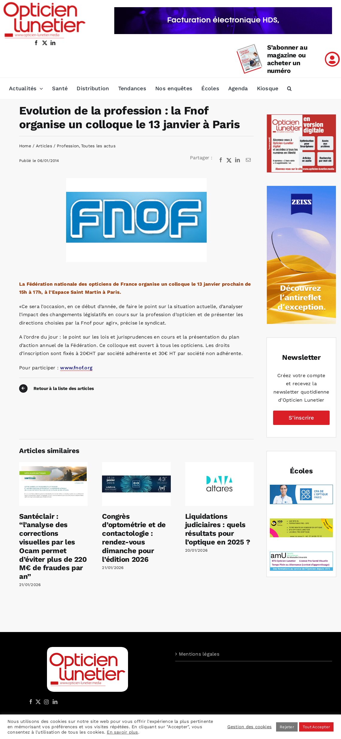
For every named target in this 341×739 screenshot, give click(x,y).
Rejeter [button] (287, 727)
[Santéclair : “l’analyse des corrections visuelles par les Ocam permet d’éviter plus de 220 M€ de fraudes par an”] (53, 465)
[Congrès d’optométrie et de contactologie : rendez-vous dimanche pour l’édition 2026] (136, 465)
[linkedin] (53, 42)
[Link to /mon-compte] (332, 59)
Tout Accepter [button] (316, 727)
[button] (289, 88)
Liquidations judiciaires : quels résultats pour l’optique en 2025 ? (217, 529)
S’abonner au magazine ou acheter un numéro (287, 59)
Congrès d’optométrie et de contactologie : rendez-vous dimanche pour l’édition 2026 (134, 538)
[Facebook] (220, 160)
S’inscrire (301, 417)
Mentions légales (199, 654)
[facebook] (36, 42)
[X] (229, 160)
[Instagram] (45, 701)
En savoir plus (122, 732)
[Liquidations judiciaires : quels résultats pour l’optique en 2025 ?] (219, 465)
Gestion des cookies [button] (249, 726)
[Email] (248, 160)
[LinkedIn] (237, 160)
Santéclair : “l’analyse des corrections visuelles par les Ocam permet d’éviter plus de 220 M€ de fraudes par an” (53, 546)
